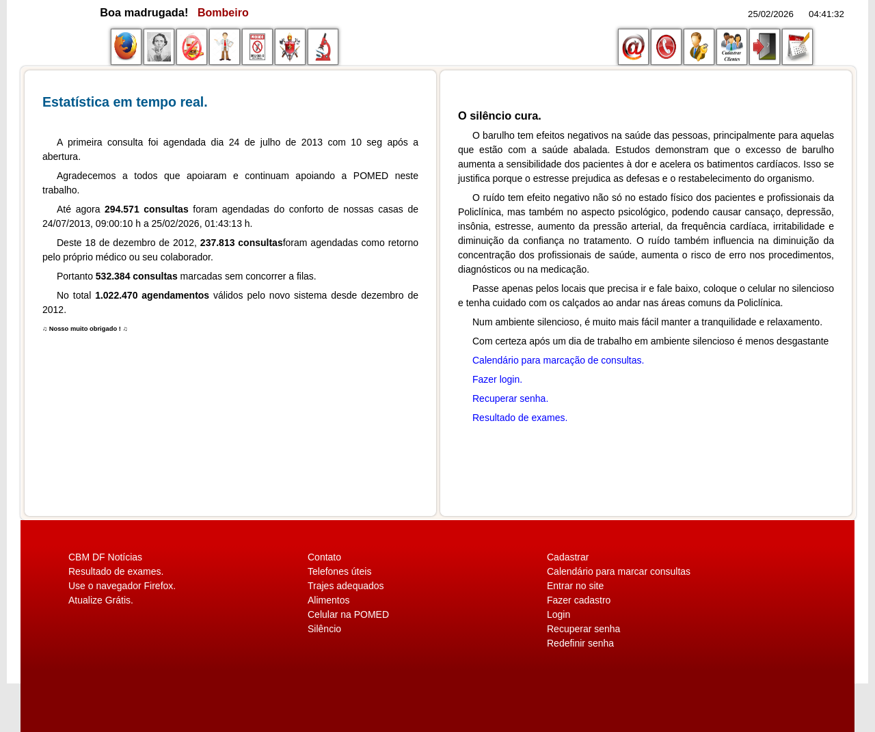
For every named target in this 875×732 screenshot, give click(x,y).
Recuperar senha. (510, 398)
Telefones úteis (339, 571)
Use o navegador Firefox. (122, 585)
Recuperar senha (583, 628)
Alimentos (328, 600)
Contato (324, 557)
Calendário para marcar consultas (618, 571)
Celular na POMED (348, 614)
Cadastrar (568, 557)
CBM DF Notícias (105, 557)
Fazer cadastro (578, 600)
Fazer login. (497, 379)
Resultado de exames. (519, 417)
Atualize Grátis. (100, 600)
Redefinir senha (580, 643)
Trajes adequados (346, 585)
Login (558, 614)
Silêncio (324, 628)
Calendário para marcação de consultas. (558, 360)
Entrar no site (575, 585)
